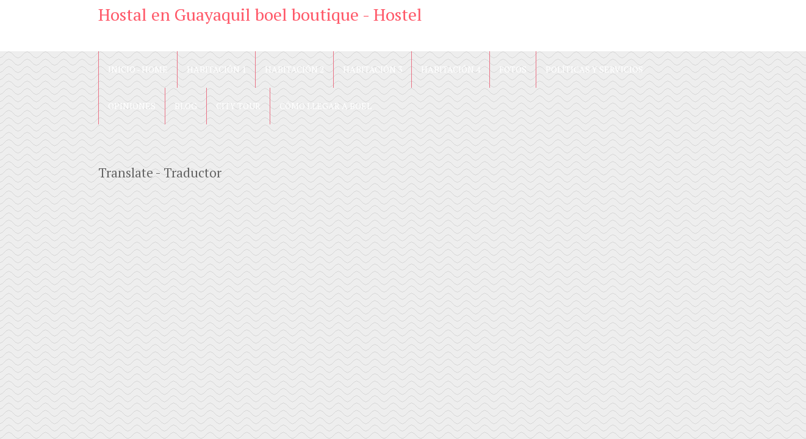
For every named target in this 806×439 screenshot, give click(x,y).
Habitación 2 (294, 69)
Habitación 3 (372, 69)
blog (186, 106)
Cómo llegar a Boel (325, 106)
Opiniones (132, 106)
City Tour (238, 106)
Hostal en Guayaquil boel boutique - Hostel (260, 14)
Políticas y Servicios (594, 69)
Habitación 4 (450, 69)
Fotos (513, 69)
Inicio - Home (138, 69)
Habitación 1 (216, 69)
